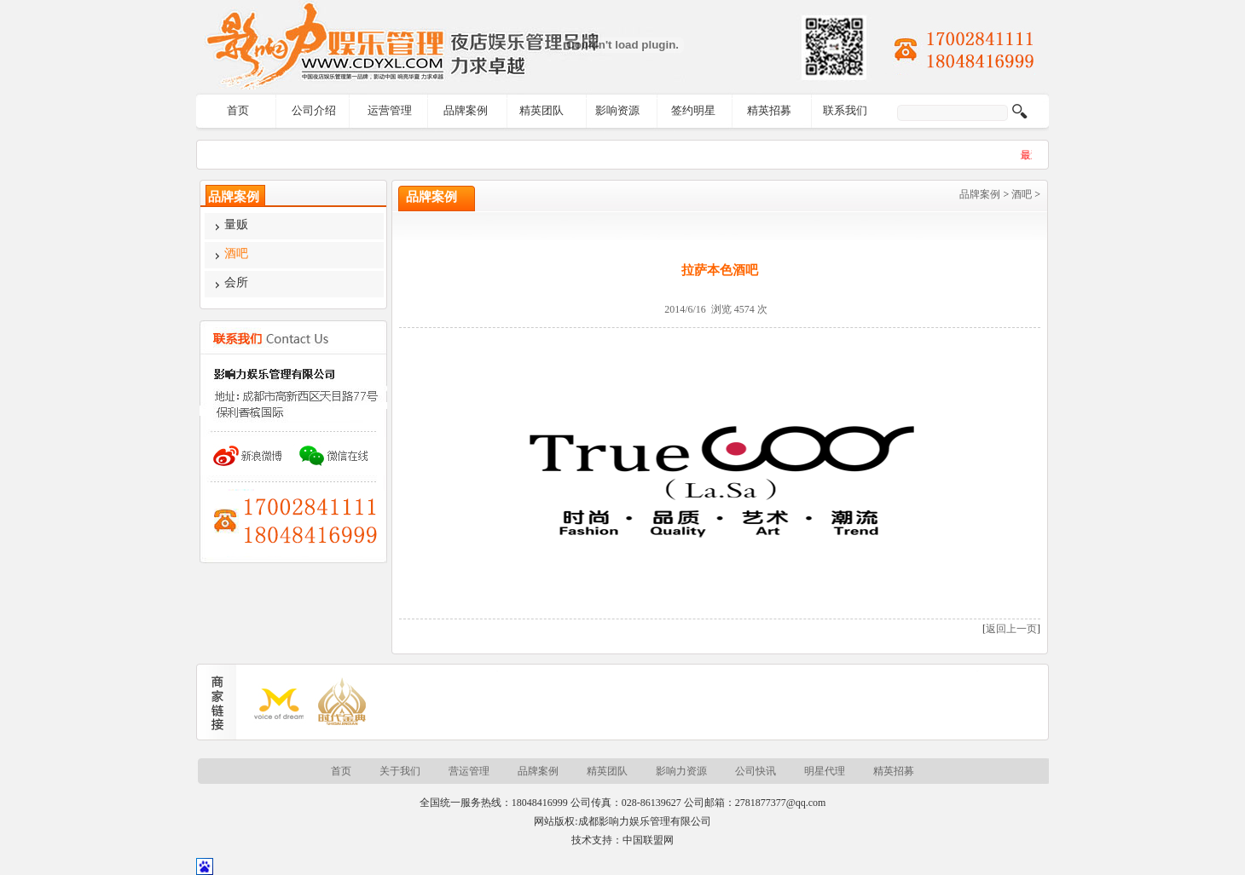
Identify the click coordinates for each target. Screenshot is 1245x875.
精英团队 (541, 110)
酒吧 (1021, 194)
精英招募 (769, 110)
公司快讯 (755, 771)
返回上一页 (1011, 629)
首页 (238, 110)
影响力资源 (681, 771)
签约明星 (693, 110)
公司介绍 (314, 110)
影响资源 (617, 110)
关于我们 (399, 771)
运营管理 (390, 110)
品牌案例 (465, 110)
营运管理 (469, 771)
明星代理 (824, 771)
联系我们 (845, 110)
